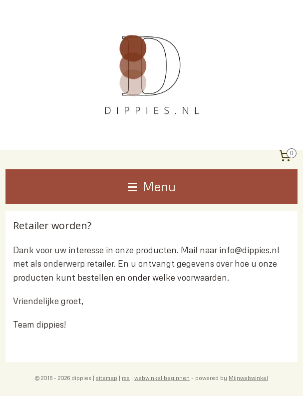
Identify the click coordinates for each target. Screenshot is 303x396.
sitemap (106, 378)
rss (126, 378)
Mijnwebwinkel (248, 378)
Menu (152, 186)
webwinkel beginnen (162, 378)
